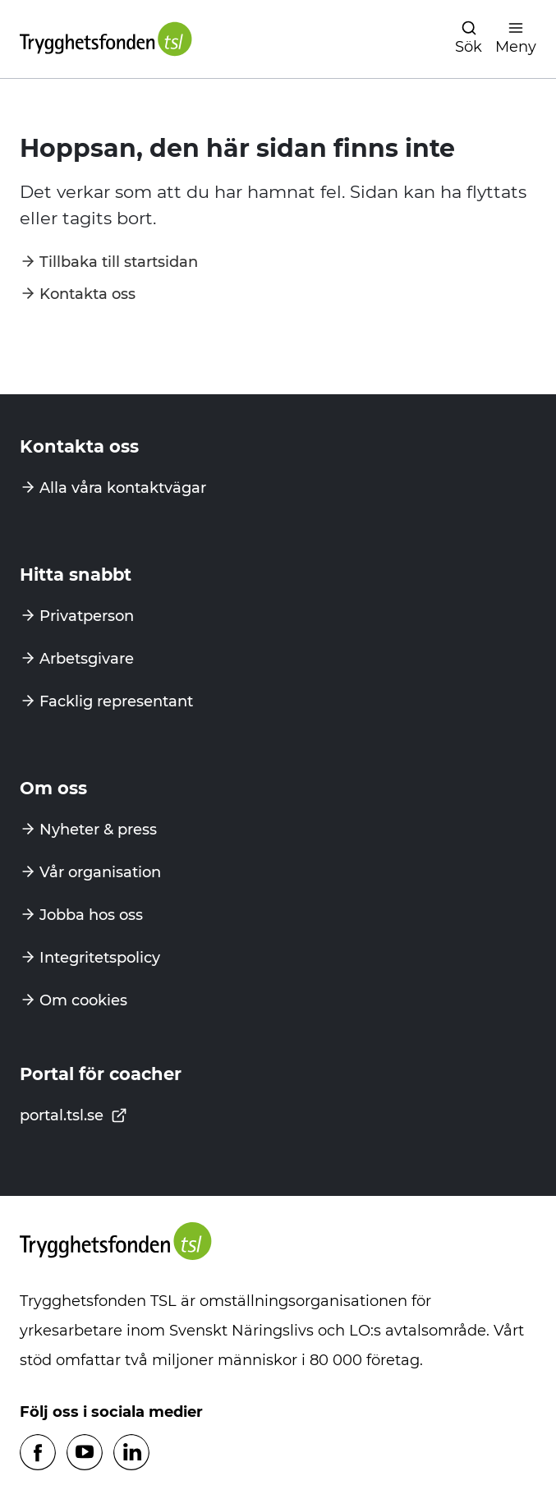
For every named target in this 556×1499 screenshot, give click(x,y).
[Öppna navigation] (468, 39)
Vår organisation (100, 872)
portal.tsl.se (73, 1115)
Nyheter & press (98, 830)
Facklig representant (116, 701)
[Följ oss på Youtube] (85, 1453)
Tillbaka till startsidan (118, 262)
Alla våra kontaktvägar (122, 488)
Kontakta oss (87, 294)
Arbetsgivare (86, 659)
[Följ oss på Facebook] (38, 1453)
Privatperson (86, 616)
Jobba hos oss (91, 915)
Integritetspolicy (99, 958)
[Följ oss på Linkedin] (131, 1453)
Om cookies (83, 1000)
